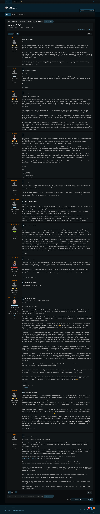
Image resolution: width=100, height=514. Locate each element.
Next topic (89, 29)
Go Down (10, 33)
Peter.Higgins (14, 200)
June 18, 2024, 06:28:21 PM (31, 225)
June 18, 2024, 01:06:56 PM (31, 182)
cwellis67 (14, 180)
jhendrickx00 (14, 224)
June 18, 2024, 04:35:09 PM (31, 201)
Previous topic (81, 29)
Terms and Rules (86, 512)
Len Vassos (14, 257)
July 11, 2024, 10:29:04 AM (31, 392)
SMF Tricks (13, 508)
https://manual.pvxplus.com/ (30, 458)
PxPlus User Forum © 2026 (87, 510)
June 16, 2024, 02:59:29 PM (31, 70)
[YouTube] (89, 508)
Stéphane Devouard (14, 298)
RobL (14, 68)
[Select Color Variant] (93, 2)
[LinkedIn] (91, 508)
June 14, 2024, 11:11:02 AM (28, 39)
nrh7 (14, 434)
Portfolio (25, 387)
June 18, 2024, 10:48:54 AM (31, 92)
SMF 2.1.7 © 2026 (10, 510)
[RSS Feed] (94, 508)
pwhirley (14, 133)
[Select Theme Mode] (22, 2)
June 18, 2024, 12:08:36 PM (31, 134)
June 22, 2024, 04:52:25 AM (31, 298)
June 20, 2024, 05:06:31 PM (31, 282)
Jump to (69, 499)
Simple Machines (19, 510)
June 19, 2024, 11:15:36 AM (31, 259)
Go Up (9, 492)
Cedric (14, 38)
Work (29, 387)
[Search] (86, 10)
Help (80, 512)
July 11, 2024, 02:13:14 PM (31, 436)
